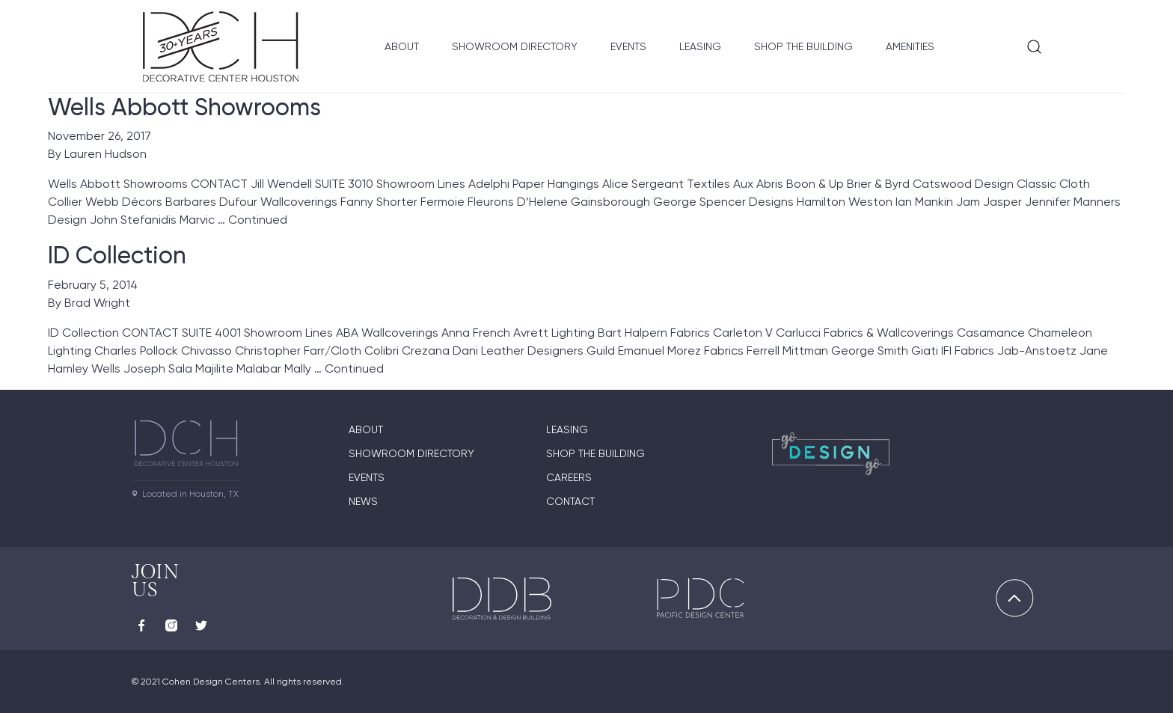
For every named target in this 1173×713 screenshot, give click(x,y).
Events (628, 46)
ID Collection (117, 255)
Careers (569, 477)
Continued (257, 219)
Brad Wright (97, 303)
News (363, 501)
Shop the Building (803, 46)
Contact (570, 501)
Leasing (700, 46)
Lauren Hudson (105, 154)
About (402, 46)
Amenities (910, 46)
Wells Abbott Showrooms (184, 107)
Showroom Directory (515, 46)
